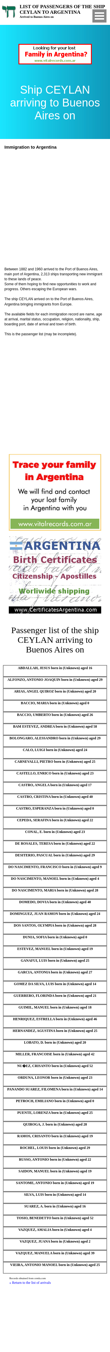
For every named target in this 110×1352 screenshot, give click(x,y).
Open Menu (99, 16)
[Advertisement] (55, 209)
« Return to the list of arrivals (30, 1283)
